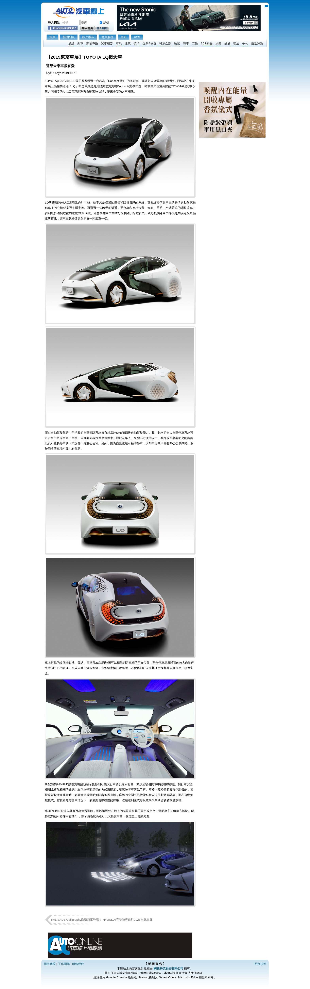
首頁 (52, 37)
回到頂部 (260, 964)
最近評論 (257, 43)
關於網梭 (50, 964)
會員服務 (107, 37)
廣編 (71, 43)
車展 (119, 43)
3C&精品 (207, 43)
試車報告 (107, 43)
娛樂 (218, 43)
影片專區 (88, 37)
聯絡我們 (78, 964)
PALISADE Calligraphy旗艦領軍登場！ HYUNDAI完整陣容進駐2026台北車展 (101, 919)
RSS (137, 37)
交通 (236, 43)
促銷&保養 (149, 43)
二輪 (195, 43)
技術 (137, 43)
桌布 (124, 37)
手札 (245, 43)
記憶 (106, 22)
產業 (128, 43)
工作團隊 (64, 964)
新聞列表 (69, 37)
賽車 (186, 43)
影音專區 (92, 43)
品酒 (227, 43)
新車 (80, 43)
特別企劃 (165, 43)
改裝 (177, 43)
